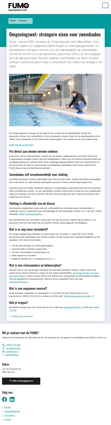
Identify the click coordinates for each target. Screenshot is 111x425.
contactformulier (13, 348)
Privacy (8, 407)
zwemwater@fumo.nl (18, 282)
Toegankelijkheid (12, 411)
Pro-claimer (10, 415)
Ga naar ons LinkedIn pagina (12, 399)
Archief (8, 419)
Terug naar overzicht (22, 316)
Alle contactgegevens (22, 381)
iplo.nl (52, 259)
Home (13, 20)
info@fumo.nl (12, 351)
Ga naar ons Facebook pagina (4, 399)
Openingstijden (12, 355)
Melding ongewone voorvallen (77, 296)
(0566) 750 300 (13, 345)
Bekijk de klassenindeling (30, 214)
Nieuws (22, 20)
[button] (105, 5)
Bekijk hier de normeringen (21, 145)
